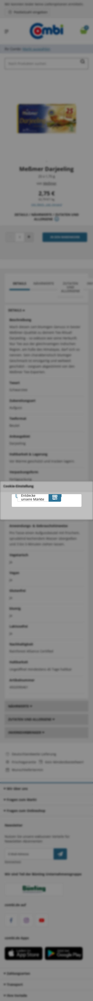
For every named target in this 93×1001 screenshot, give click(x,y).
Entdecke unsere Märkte (32, 497)
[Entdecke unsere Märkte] (55, 497)
